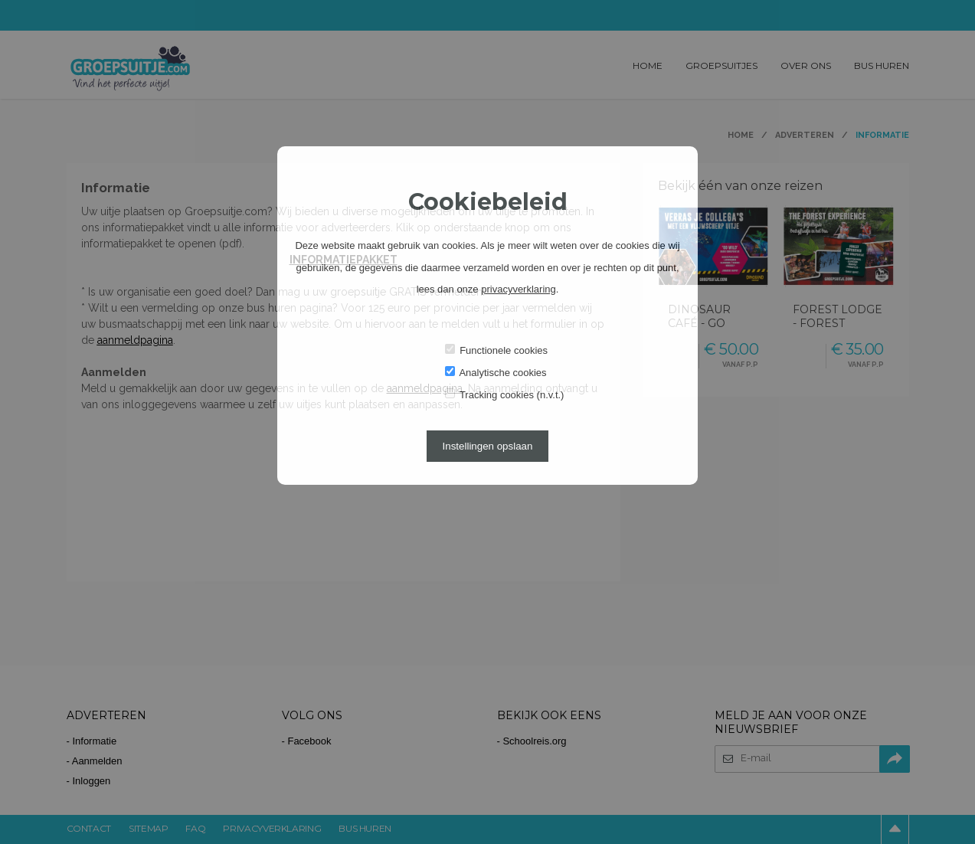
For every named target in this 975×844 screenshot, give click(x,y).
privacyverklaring (518, 289)
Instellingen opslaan (488, 446)
